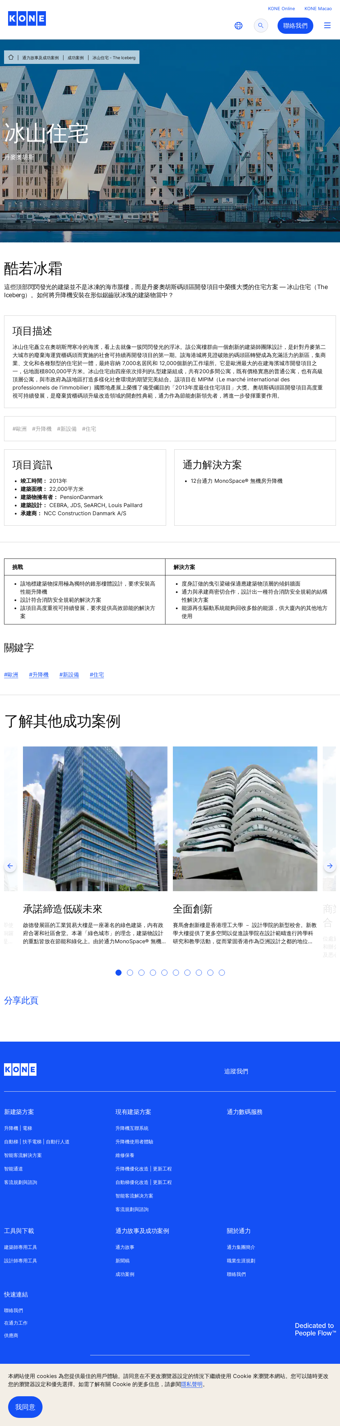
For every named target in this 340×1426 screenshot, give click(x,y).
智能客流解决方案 (134, 1195)
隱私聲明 (192, 1384)
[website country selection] (238, 26)
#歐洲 (11, 674)
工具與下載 (19, 1230)
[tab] (118, 981)
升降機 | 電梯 (18, 1128)
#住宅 (97, 674)
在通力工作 (16, 1323)
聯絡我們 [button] (295, 25)
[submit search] (261, 25)
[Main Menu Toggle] (327, 25)
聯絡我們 (236, 1274)
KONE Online (281, 8)
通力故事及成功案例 (40, 57)
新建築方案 (19, 1111)
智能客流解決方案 (23, 1155)
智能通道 (13, 1168)
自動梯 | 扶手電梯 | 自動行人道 (37, 1141)
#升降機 (39, 674)
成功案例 (76, 57)
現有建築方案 (133, 1111)
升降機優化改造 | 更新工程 (143, 1168)
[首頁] (11, 57)
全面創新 (193, 909)
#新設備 (69, 674)
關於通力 (239, 1230)
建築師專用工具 (20, 1247)
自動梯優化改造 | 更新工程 (143, 1182)
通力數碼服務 (245, 1111)
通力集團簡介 (241, 1247)
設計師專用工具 (20, 1260)
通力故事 (124, 1247)
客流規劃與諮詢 (20, 1182)
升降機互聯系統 (132, 1128)
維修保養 (124, 1155)
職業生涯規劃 (241, 1260)
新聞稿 (122, 1260)
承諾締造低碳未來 (62, 909)
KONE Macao (318, 8)
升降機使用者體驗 (134, 1141)
